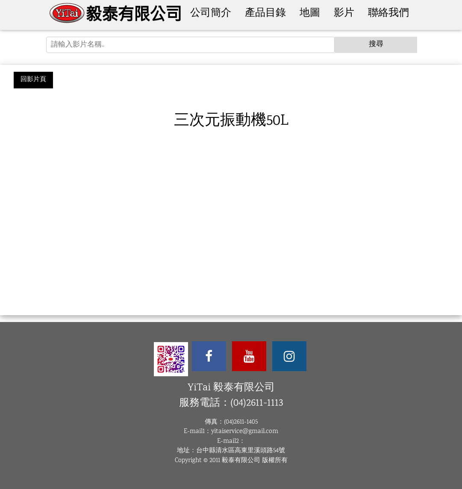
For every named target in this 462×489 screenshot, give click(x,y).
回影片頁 (33, 80)
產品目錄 (265, 13)
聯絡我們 (388, 13)
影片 (344, 13)
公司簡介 (210, 13)
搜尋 (376, 44)
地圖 (310, 13)
